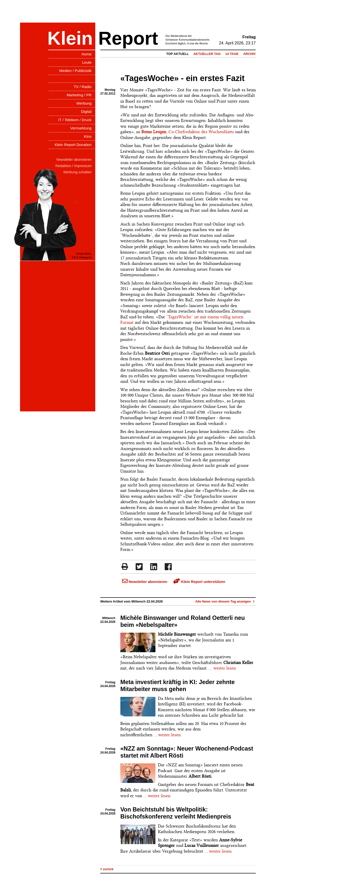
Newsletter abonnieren (144, 582)
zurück (107, 869)
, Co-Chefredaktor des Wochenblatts (187, 131)
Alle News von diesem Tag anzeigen (225, 601)
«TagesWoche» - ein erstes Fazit (182, 78)
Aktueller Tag (207, 54)
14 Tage (232, 54)
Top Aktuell (177, 54)
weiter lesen (224, 668)
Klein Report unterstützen (199, 582)
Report (128, 38)
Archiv (249, 54)
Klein (70, 38)
